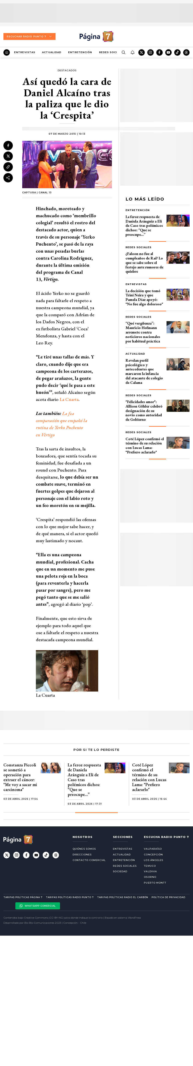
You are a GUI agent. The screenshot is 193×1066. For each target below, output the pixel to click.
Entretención (80, 52)
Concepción (153, 854)
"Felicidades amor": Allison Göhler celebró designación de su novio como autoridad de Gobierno (144, 410)
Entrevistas (24, 52)
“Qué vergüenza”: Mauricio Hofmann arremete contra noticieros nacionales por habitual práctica (143, 332)
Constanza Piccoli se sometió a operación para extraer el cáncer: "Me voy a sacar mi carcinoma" (20, 777)
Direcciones (82, 854)
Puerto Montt (155, 882)
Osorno (150, 876)
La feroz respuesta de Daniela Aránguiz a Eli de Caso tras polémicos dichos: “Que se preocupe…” (144, 225)
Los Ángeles (153, 860)
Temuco (150, 865)
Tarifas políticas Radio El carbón (122, 897)
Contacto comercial (89, 860)
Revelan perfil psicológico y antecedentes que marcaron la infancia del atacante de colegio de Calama (144, 371)
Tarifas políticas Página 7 (22, 897)
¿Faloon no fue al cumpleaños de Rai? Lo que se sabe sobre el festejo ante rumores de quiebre (144, 262)
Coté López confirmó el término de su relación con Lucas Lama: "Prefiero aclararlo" (145, 445)
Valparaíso (153, 848)
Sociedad (120, 871)
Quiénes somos (84, 848)
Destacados (67, 70)
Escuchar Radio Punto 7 (29, 36)
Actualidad (51, 52)
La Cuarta (69, 399)
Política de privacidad (168, 897)
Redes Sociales (112, 52)
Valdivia (150, 871)
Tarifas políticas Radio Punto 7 (70, 897)
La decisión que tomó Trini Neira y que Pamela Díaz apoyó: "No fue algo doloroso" (144, 297)
